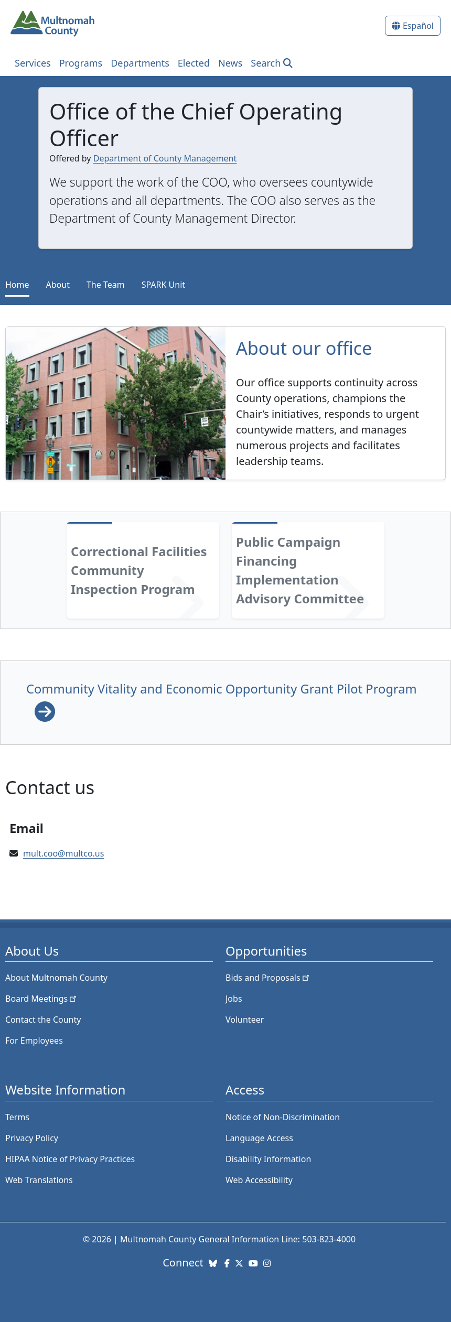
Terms (17, 1117)
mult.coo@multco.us (63, 853)
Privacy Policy (31, 1138)
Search (266, 63)
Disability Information (268, 1159)
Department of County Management (165, 158)
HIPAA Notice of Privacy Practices (70, 1159)
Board (41, 998)
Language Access (259, 1138)
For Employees (34, 1040)
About (58, 284)
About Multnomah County (56, 977)
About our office (304, 347)
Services (33, 63)
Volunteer (244, 1019)
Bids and (268, 977)
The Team (106, 284)
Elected (194, 63)
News (230, 63)
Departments (140, 63)
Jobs (233, 998)
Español (418, 25)
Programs (81, 63)
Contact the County (43, 1019)
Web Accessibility (259, 1180)
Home (17, 284)
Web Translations (39, 1180)
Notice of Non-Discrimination (282, 1117)
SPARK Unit (163, 284)
